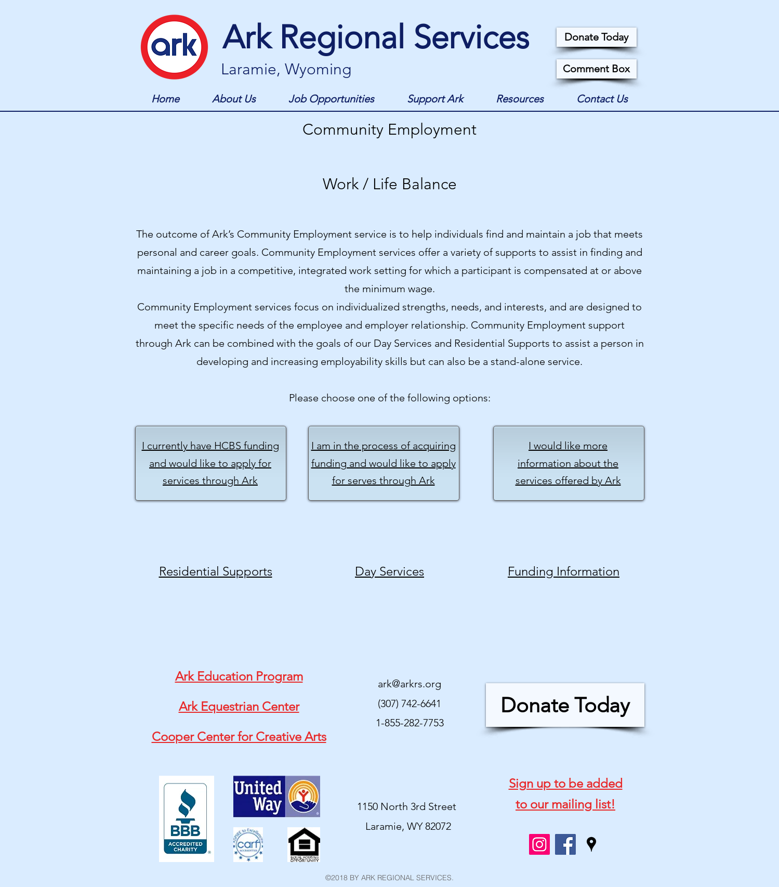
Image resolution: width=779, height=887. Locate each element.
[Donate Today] (597, 37)
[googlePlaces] (591, 844)
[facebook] (565, 844)
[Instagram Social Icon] (539, 844)
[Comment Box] (597, 69)
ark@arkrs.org (409, 683)
